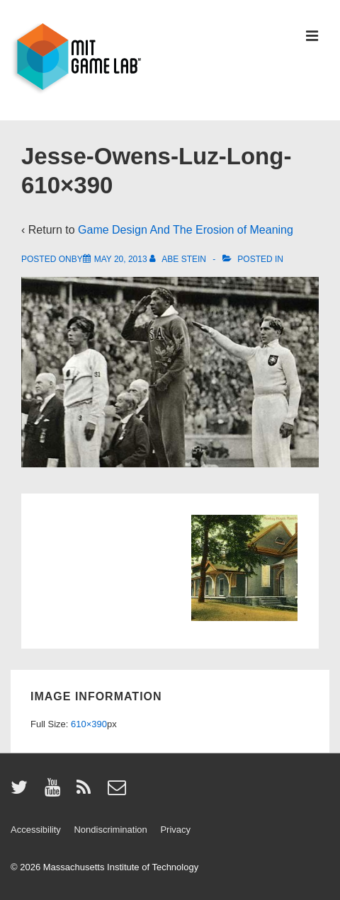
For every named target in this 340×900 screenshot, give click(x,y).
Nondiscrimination (110, 829)
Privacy (175, 829)
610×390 (89, 724)
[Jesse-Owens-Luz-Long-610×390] (120, 259)
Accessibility (36, 829)
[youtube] (56, 792)
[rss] (86, 792)
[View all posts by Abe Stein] (178, 259)
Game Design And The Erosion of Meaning (185, 230)
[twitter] (22, 792)
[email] (119, 792)
